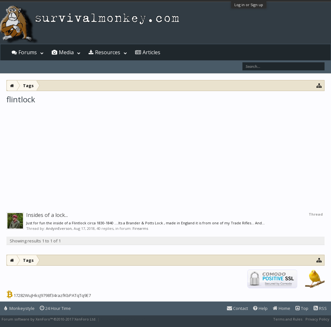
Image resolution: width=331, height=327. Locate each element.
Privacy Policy (317, 319)
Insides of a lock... (47, 215)
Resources (107, 52)
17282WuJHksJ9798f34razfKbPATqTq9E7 (52, 295)
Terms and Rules (287, 319)
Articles (151, 52)
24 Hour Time (55, 308)
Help (260, 308)
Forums (27, 52)
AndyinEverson (59, 228)
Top (301, 308)
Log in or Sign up (248, 4)
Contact (237, 308)
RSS (320, 308)
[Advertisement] (165, 153)
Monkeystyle (19, 308)
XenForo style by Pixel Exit (123, 319)
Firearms (140, 228)
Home (281, 308)
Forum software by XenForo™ (49, 319)
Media (66, 52)
